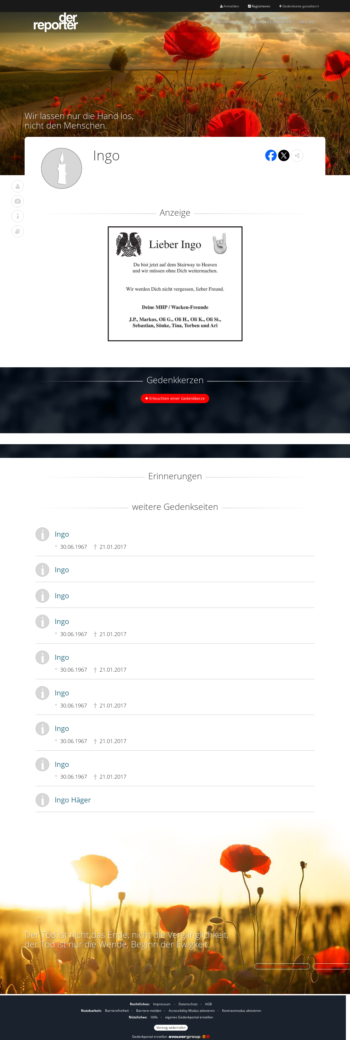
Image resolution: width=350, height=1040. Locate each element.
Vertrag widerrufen (170, 1027)
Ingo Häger (73, 800)
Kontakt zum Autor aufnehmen (282, 966)
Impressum (161, 1004)
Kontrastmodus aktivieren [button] (241, 1010)
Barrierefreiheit (117, 1010)
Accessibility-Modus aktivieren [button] (192, 1010)
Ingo (62, 534)
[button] (297, 155)
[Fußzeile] (171, 1015)
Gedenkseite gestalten (299, 6)
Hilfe (154, 1017)
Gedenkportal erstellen (171, 1036)
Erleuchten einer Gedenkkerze (175, 398)
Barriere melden (148, 1010)
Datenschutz (188, 1004)
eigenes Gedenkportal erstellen (189, 1017)
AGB (208, 1004)
